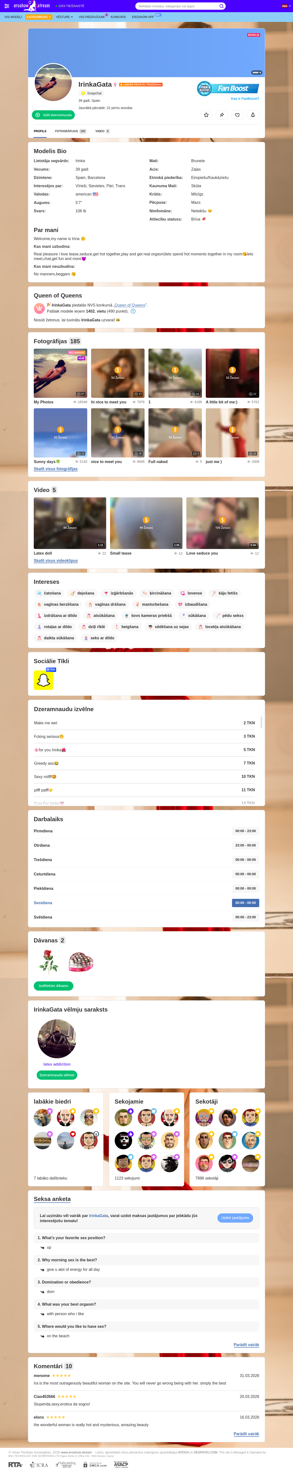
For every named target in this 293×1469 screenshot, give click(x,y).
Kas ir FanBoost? (245, 99)
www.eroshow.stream (76, 1452)
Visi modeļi (13, 17)
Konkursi (118, 17)
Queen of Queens (130, 305)
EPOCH (183, 1452)
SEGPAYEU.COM (205, 1452)
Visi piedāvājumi (93, 16)
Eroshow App (144, 16)
